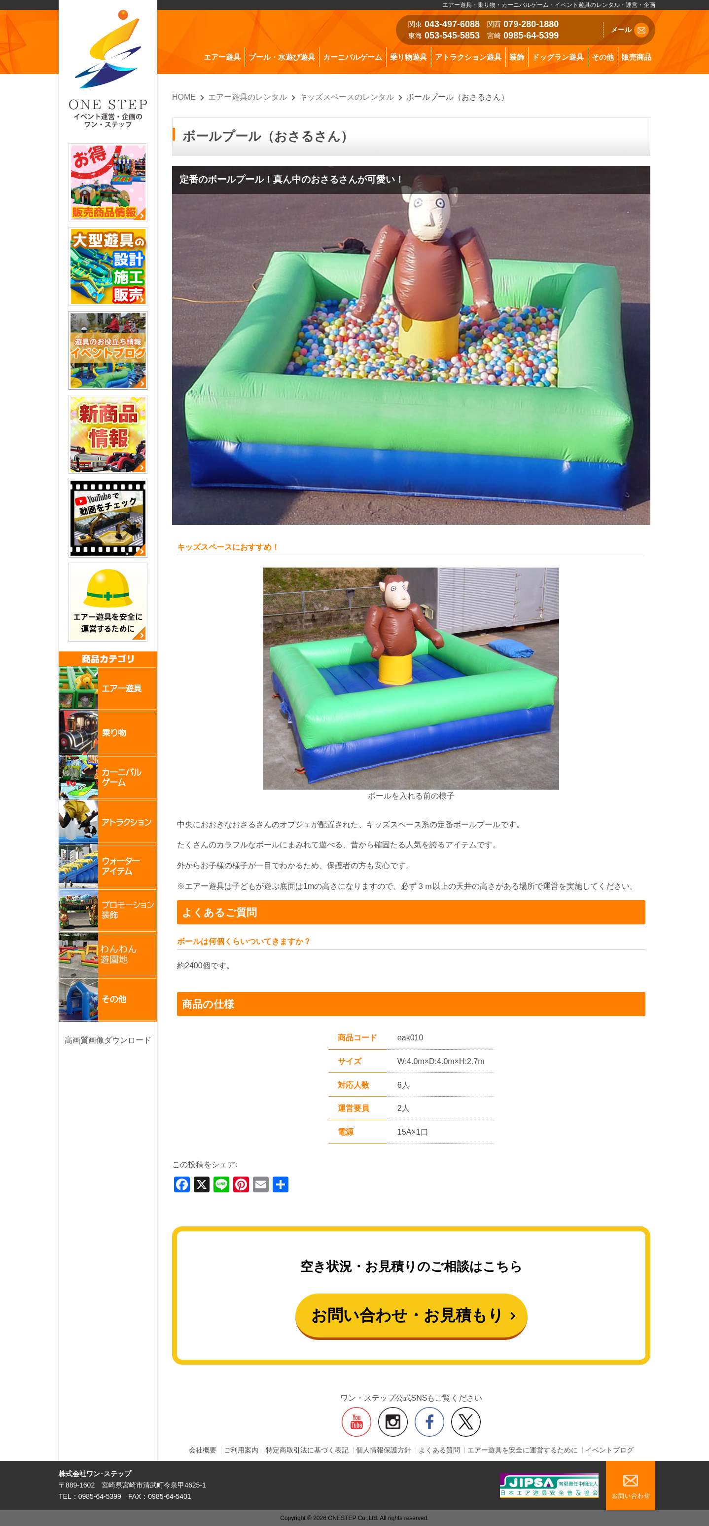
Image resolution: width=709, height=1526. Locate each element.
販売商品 (636, 57)
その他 (603, 57)
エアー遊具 (222, 57)
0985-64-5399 (531, 35)
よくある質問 (439, 1450)
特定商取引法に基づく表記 (307, 1450)
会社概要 (202, 1450)
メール (630, 30)
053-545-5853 (452, 35)
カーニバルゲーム (352, 57)
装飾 (516, 57)
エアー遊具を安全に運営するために (522, 1450)
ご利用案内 (241, 1450)
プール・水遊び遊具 (281, 57)
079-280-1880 (531, 24)
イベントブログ (609, 1450)
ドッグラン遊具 (558, 57)
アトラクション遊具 (468, 57)
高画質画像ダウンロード (108, 1040)
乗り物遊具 (408, 57)
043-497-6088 (452, 24)
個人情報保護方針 (383, 1450)
